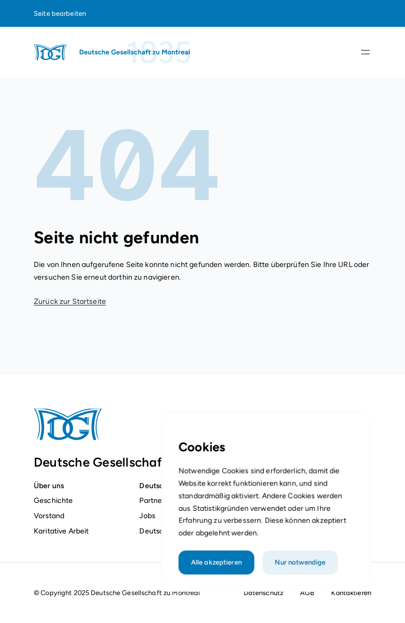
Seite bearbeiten (60, 13)
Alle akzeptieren (218, 573)
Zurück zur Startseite (70, 301)
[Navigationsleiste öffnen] (365, 52)
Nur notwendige (299, 573)
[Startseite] (113, 52)
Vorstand (49, 515)
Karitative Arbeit (61, 531)
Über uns (49, 485)
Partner (152, 500)
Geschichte (53, 500)
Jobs (147, 515)
